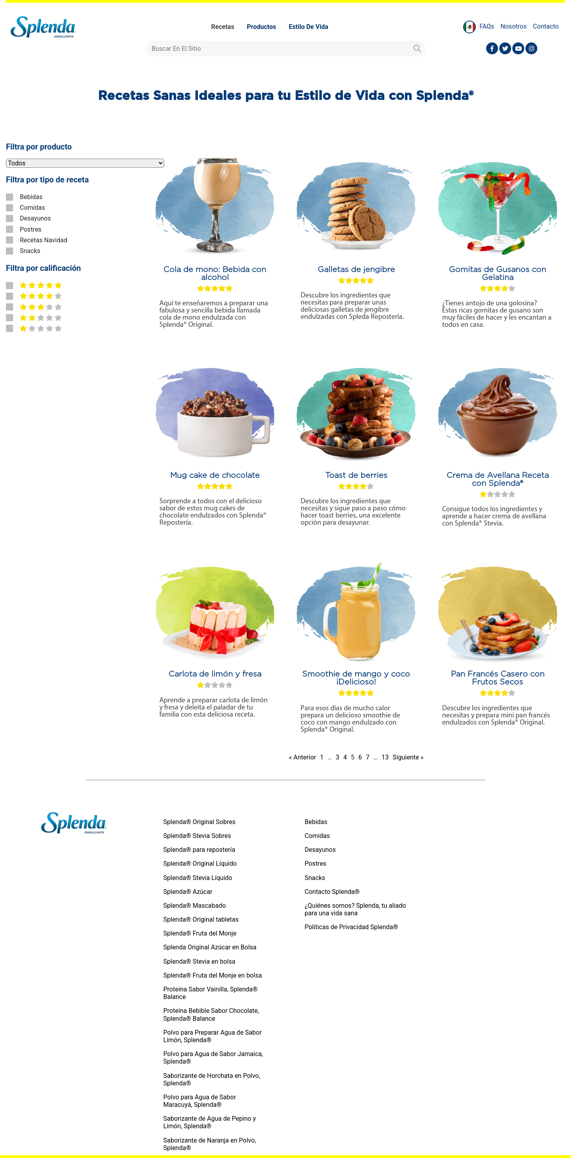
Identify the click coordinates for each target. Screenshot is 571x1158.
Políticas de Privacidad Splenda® (351, 927)
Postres (31, 229)
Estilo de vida (308, 27)
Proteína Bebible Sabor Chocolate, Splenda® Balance (211, 1014)
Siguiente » (408, 757)
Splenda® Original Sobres (199, 822)
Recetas (222, 27)
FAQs (486, 26)
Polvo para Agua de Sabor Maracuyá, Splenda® (199, 1100)
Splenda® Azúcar (188, 891)
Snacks (30, 251)
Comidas (32, 207)
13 (385, 757)
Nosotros (513, 26)
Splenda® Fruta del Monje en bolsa (212, 975)
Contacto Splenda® (332, 891)
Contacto (546, 26)
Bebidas (31, 197)
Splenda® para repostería (199, 849)
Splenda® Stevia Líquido (197, 878)
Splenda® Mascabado (194, 905)
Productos (261, 27)
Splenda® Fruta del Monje (199, 933)
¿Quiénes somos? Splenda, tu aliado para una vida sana (355, 909)
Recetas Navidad (43, 240)
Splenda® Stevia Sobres (197, 836)
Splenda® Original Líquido (200, 863)
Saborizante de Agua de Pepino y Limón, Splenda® (209, 1122)
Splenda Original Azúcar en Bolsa (210, 947)
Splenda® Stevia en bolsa (199, 961)
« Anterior (302, 757)
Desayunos (35, 218)
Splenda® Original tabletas (201, 919)
